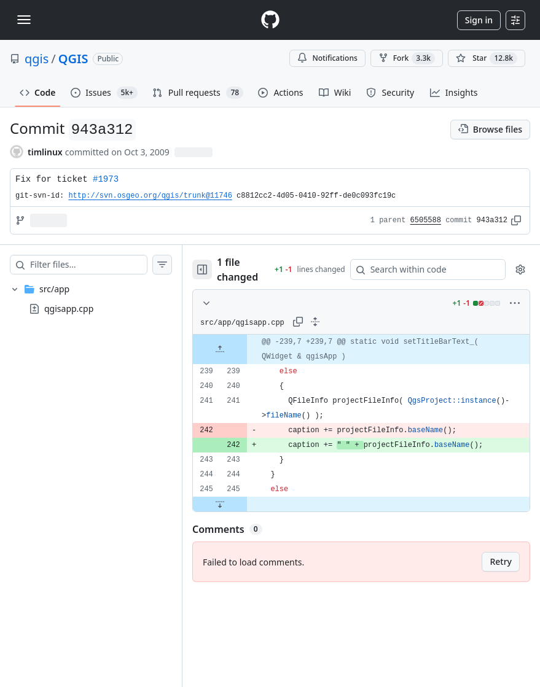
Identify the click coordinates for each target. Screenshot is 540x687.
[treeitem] (91, 299)
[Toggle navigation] (24, 19)
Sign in (479, 20)
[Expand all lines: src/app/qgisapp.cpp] (315, 321)
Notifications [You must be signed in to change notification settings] (327, 58)
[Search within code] (422, 269)
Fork (406, 58)
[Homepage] (270, 20)
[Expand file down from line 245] (220, 504)
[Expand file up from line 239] (220, 349)
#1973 (106, 179)
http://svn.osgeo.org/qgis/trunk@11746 (150, 196)
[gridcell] (361, 349)
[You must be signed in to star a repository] (486, 58)
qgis (37, 58)
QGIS (73, 58)
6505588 (425, 220)
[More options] (515, 303)
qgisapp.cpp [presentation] (68, 308)
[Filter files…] (88, 264)
